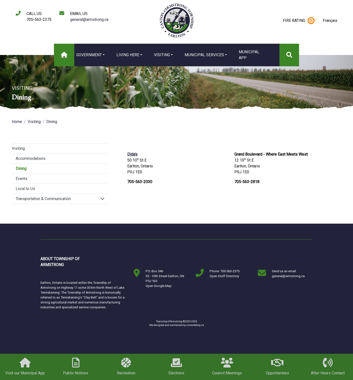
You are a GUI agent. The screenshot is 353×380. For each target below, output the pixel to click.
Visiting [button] (162, 55)
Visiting (34, 121)
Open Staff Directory (224, 276)
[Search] (289, 55)
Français (330, 20)
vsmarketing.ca (195, 325)
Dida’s (132, 154)
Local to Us (25, 188)
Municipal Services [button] (204, 55)
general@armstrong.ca (89, 19)
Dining (51, 121)
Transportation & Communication (43, 198)
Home (17, 121)
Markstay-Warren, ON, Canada (106, 262)
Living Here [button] (127, 55)
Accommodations (31, 158)
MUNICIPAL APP (249, 55)
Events (21, 178)
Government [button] (89, 55)
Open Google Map (159, 286)
